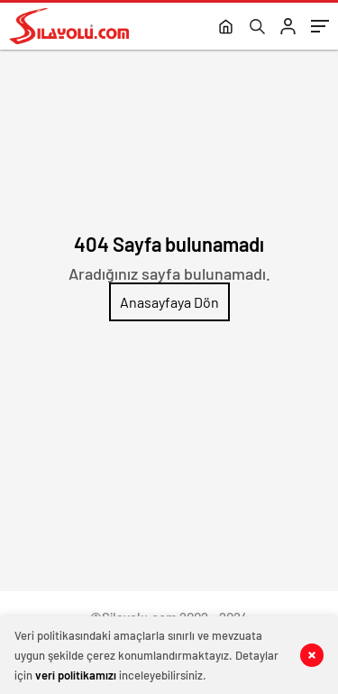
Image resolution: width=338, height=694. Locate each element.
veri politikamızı (75, 675)
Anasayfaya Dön (169, 301)
